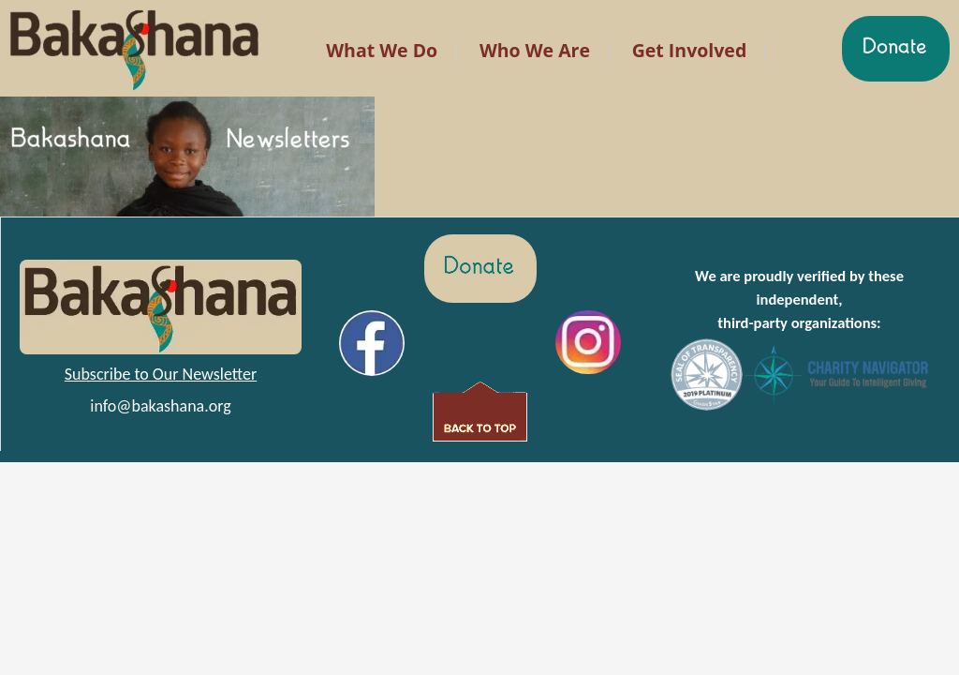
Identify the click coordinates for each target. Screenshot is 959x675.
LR (290, 26)
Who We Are (535, 50)
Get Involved (689, 50)
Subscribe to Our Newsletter (161, 374)
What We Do (381, 50)
